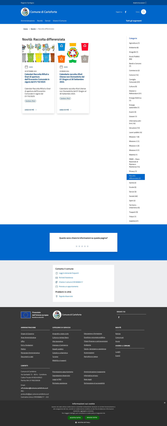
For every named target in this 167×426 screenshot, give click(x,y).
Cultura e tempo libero (60, 337)
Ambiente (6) (133, 47)
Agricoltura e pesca (91, 356)
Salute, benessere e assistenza (95, 349)
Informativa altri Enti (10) (135, 122)
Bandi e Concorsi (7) (135, 64)
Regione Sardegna (27, 2)
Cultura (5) (133, 86)
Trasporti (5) (133, 212)
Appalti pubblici (57, 349)
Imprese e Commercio (60, 345)
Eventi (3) (132, 112)
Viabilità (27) (133, 221)
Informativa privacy (91, 375)
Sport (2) (132, 200)
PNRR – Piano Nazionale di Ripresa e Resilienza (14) (134, 163)
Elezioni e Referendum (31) (135, 92)
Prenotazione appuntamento (62, 371)
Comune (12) (133, 75)
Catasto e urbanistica (60, 352)
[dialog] (83, 413)
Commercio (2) (134, 70)
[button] (83, 422)
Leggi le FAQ (56, 379)
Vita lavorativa (57, 341)
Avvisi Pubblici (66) (134, 57)
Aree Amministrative (28, 337)
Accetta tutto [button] (75, 418)
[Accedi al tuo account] (139, 3)
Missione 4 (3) (134, 145)
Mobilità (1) (133, 154)
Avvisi (29, 67)
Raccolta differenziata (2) (135, 177)
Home (25, 29)
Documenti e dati (27, 356)
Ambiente (87, 345)
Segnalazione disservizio (61, 375)
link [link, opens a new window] (104, 413)
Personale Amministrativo (30, 352)
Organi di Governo (27, 333)
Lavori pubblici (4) (135, 132)
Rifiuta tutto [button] (92, 417)
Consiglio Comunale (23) (134, 80)
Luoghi (117, 352)
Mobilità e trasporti (59, 360)
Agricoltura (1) (134, 43)
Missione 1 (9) (134, 137)
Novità (33, 29)
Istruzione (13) (134, 128)
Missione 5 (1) (134, 150)
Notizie (118, 333)
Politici (23, 349)
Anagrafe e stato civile (60, 333)
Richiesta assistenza (59, 383)
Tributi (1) (132, 216)
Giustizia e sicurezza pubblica (94, 337)
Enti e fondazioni (27, 345)
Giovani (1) (133, 116)
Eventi (117, 355)
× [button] (164, 403)
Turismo (55, 356)
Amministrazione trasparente (94, 371)
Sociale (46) (133, 196)
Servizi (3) (132, 191)
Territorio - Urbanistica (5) (134, 206)
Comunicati (119, 337)
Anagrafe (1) (133, 52)
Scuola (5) (132, 187)
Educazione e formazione (93, 333)
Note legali (88, 379)
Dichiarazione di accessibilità (94, 383)
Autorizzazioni (89, 352)
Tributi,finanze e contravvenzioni (96, 341)
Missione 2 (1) (134, 141)
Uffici (23, 341)
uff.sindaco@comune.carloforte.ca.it (34, 388)
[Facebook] (124, 11)
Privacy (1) (133, 171)
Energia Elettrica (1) (135, 99)
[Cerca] (143, 11)
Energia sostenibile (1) (134, 106)
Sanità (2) (132, 182)
